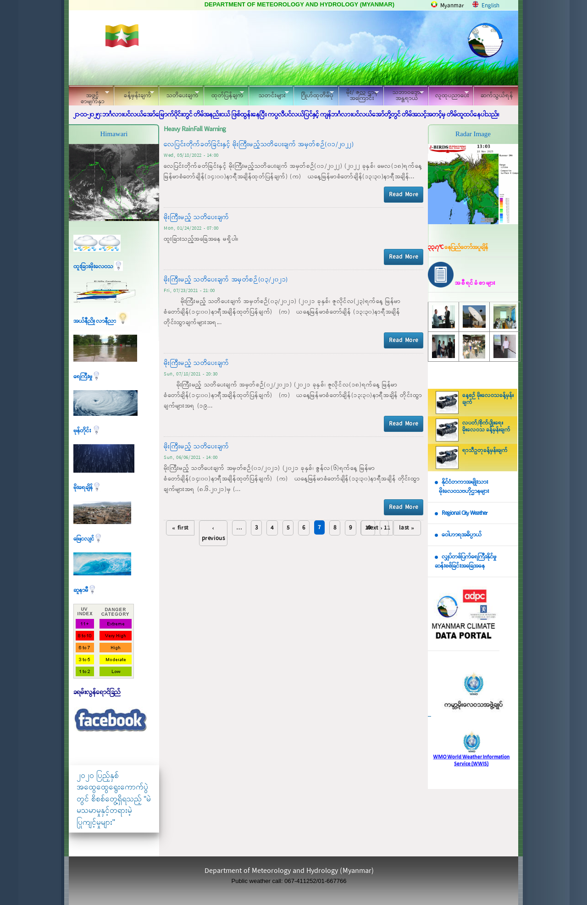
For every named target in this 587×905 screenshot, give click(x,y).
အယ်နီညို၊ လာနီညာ (101, 321)
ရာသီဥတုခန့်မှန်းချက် (485, 450)
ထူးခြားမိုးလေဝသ (98, 266)
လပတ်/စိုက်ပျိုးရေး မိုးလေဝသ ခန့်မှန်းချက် (486, 427)
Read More (403, 194)
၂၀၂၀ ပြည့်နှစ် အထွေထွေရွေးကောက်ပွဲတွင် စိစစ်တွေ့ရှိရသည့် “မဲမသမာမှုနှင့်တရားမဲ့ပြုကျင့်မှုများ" (114, 799)
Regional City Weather (464, 513)
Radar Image (473, 134)
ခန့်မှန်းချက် (134, 94)
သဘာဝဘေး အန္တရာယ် (403, 95)
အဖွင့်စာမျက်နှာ (89, 96)
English (490, 6)
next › (375, 528)
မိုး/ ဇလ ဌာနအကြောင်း (358, 95)
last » (406, 528)
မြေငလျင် (88, 539)
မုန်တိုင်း (87, 431)
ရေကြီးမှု (87, 376)
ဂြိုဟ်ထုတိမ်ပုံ (314, 94)
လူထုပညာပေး (448, 94)
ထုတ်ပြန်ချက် (224, 94)
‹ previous (213, 533)
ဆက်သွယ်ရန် (497, 95)
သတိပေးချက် (179, 94)
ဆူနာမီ (85, 590)
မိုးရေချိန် (87, 487)
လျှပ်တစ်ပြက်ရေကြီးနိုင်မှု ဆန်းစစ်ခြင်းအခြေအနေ (465, 561)
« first (180, 528)
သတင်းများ (269, 94)
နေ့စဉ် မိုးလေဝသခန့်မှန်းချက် (488, 399)
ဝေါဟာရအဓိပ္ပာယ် (462, 535)
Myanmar (452, 6)
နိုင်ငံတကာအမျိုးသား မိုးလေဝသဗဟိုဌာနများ (462, 487)
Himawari (114, 134)
